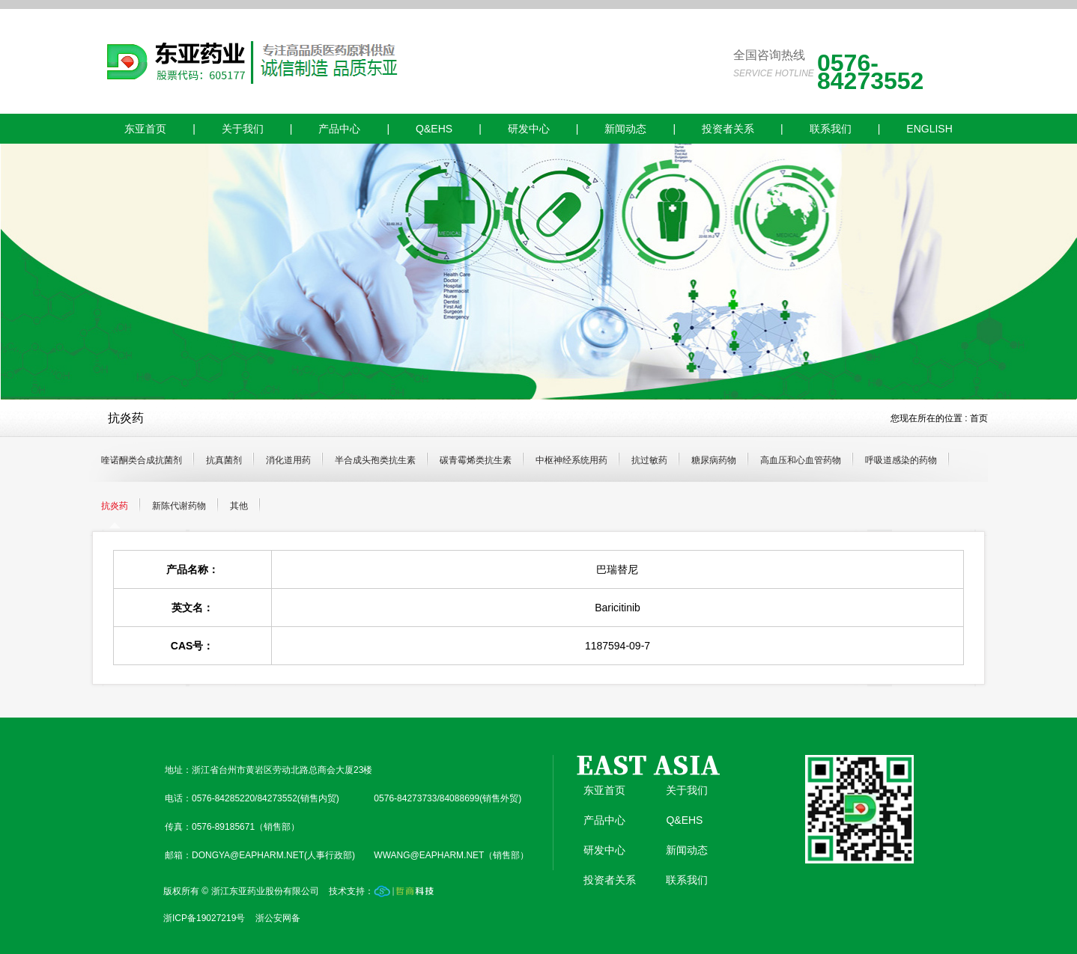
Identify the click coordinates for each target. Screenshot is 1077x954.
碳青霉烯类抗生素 (476, 460)
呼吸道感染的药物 (901, 460)
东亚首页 (145, 129)
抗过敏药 (649, 460)
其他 (239, 506)
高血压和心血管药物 (800, 460)
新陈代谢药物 (179, 506)
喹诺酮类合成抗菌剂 (141, 460)
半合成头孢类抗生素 (375, 460)
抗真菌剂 (224, 460)
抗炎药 (114, 506)
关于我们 (243, 129)
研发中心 (529, 129)
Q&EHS (434, 129)
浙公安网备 (277, 918)
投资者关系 (728, 129)
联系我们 (831, 129)
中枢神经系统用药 (571, 460)
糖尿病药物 (713, 460)
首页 (979, 418)
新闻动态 (625, 129)
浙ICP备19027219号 (204, 918)
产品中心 (339, 129)
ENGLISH (929, 129)
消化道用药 (288, 460)
